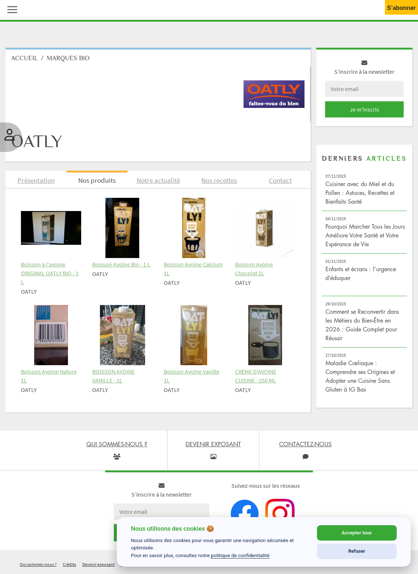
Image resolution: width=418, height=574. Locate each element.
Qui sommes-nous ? (38, 564)
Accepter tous (357, 532)
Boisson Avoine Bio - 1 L (121, 264)
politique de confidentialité (240, 555)
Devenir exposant (98, 564)
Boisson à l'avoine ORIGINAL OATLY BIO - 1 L (50, 273)
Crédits (69, 564)
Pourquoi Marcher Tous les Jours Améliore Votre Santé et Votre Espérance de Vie (365, 235)
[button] (11, 9)
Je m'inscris (364, 109)
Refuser (356, 551)
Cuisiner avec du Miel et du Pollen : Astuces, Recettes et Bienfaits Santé (359, 193)
